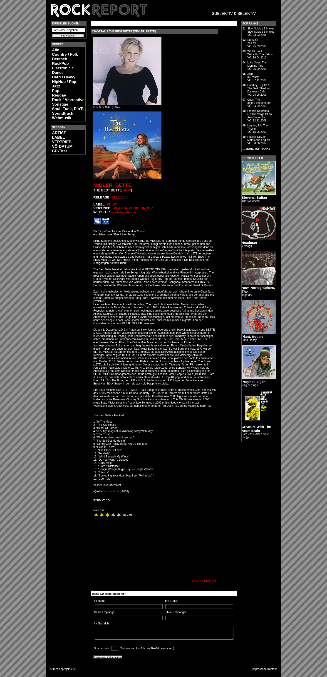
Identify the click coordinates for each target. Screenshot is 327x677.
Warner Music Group (132, 208)
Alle (55, 50)
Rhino (112, 204)
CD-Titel (59, 151)
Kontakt (272, 669)
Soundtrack (62, 113)
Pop (55, 91)
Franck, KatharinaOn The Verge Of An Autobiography (259, 114)
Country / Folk (65, 54)
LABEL (58, 137)
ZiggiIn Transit (252, 75)
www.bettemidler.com (123, 212)
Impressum (259, 669)
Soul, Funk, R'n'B (68, 109)
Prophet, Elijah (253, 382)
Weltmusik (61, 118)
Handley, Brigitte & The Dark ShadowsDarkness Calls (258, 88)
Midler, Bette (112, 185)
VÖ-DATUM (62, 146)
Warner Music (112, 491)
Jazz (56, 86)
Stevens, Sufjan (254, 197)
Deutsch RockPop (60, 61)
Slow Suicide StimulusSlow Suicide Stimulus (260, 30)
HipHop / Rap (64, 82)
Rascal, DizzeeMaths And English (258, 138)
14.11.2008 (119, 197)
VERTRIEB (62, 142)
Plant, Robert (252, 336)
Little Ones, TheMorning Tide (257, 64)
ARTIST (59, 133)
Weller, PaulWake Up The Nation (259, 53)
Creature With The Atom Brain (256, 429)
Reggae (59, 95)
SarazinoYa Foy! (252, 41)
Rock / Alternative (68, 100)
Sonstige (60, 104)
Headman (249, 242)
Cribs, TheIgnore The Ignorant (259, 101)
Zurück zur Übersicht (203, 581)
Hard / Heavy (63, 77)
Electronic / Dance (62, 70)
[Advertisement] (64, 226)
